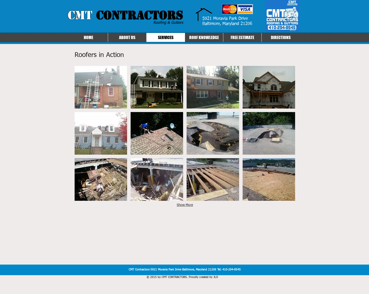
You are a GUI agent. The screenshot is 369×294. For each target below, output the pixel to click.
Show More (185, 205)
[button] (101, 87)
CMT (125, 15)
